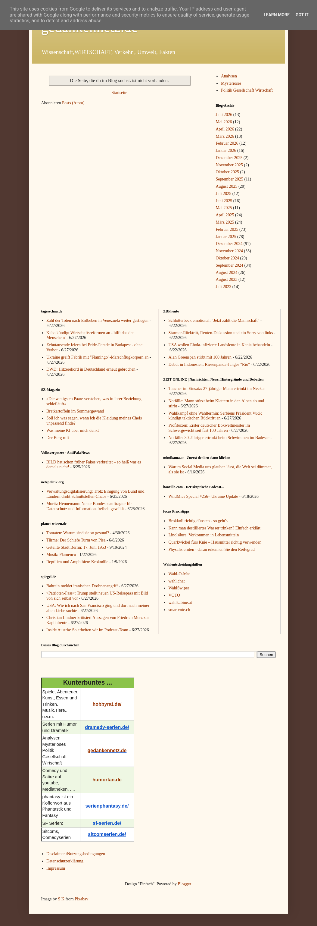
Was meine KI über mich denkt (72, 430)
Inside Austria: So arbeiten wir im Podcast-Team (87, 630)
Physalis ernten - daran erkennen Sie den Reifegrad (212, 549)
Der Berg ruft (57, 437)
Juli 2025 (224, 193)
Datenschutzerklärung (64, 861)
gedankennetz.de (107, 750)
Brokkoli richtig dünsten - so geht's (198, 521)
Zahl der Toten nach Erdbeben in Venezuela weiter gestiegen (97, 320)
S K (61, 899)
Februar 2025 (227, 229)
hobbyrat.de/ (106, 704)
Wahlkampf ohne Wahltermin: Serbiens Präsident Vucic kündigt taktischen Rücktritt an (216, 416)
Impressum (55, 868)
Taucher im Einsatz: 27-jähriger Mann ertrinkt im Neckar (217, 388)
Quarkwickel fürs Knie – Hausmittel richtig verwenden (215, 542)
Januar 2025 (226, 236)
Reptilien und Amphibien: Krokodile (77, 562)
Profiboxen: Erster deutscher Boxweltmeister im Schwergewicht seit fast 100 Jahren (209, 428)
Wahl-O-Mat (179, 574)
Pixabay (81, 899)
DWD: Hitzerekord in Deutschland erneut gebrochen (90, 369)
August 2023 (227, 279)
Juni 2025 (224, 201)
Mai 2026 (224, 122)
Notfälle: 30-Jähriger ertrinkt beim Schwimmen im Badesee (219, 437)
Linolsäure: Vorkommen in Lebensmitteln (204, 535)
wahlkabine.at (180, 602)
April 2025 (225, 215)
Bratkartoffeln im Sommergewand (75, 411)
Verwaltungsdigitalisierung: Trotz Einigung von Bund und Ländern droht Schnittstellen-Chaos (95, 494)
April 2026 (225, 129)
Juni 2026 (224, 114)
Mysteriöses (231, 83)
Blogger (184, 884)
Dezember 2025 (229, 157)
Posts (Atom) (73, 103)
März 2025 (225, 222)
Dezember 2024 (229, 243)
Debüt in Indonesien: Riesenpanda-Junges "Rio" (209, 364)
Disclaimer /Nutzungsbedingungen (75, 854)
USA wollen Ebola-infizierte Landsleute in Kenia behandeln (219, 345)
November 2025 (229, 165)
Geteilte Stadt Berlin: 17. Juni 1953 (76, 547)
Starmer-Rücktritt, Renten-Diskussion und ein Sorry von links (221, 333)
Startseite (119, 92)
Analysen (229, 76)
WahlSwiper (179, 588)
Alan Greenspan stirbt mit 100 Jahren (200, 357)
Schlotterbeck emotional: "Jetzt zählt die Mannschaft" (214, 320)
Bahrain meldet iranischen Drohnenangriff (82, 586)
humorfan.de (107, 779)
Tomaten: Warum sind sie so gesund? (77, 533)
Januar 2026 (226, 150)
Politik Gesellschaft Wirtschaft (247, 90)
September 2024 (229, 265)
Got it (302, 14)
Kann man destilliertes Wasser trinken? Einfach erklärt (215, 528)
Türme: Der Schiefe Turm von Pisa (75, 540)
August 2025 (227, 186)
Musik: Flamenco (61, 554)
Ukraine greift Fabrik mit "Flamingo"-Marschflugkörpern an (97, 357)
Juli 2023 (224, 286)
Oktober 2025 (227, 172)
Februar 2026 (227, 143)
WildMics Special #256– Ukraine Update (203, 496)
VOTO (174, 595)
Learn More (277, 14)
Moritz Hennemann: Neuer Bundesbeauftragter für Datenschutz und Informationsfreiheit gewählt (89, 506)
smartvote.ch (179, 609)
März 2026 (225, 136)
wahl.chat (177, 581)
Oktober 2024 (227, 258)
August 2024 (227, 272)
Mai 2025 (224, 208)
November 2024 (229, 251)
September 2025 (229, 179)
